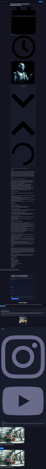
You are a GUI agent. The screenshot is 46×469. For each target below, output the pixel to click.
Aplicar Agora (40, 1)
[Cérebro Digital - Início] (5, 1)
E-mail (12, 290)
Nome (12, 287)
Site (11, 293)
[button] (23, 101)
